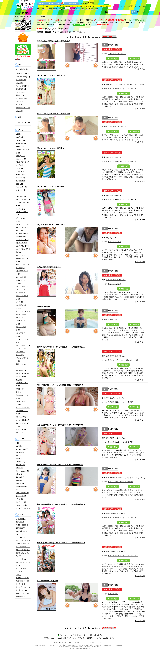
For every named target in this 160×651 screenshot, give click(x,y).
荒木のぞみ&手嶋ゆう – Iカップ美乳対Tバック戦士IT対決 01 (61, 543)
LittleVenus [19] (21, 159)
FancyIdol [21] (20, 140)
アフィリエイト (101, 642)
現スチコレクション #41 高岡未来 (50, 148)
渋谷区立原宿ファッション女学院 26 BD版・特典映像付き (60, 425)
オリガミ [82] (20, 255)
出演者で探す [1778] (23, 122)
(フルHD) (134, 59)
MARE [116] (20, 458)
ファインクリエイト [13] (22, 322)
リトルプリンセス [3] (23, 508)
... (99, 37)
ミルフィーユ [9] (21, 505)
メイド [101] (20, 105)
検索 (106, 12)
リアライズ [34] (21, 348)
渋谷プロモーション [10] (22, 396)
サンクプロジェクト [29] (22, 272)
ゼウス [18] (19, 302)
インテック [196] (21, 243)
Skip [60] (19, 480)
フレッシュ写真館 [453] (21, 328)
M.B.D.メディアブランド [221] (23, 163)
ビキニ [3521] (20, 92)
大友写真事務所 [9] (22, 373)
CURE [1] (19, 446)
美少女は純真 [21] (22, 429)
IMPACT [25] (20, 146)
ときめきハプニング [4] (22, 213)
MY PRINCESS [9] (22, 525)
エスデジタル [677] (22, 246)
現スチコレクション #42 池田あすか (51, 75)
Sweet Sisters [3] (21, 531)
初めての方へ (66, 8)
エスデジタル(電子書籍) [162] (23, 250)
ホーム (17, 13)
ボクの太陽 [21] (21, 559)
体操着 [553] (20, 95)
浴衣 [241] (19, 101)
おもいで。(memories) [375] (21, 194)
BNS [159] (19, 137)
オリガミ (41, 25)
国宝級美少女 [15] (22, 370)
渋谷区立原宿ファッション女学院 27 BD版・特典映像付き (60, 385)
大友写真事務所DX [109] (21, 378)
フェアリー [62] (21, 502)
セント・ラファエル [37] (22, 297)
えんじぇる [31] (21, 496)
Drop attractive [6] (22, 449)
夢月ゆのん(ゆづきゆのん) (116, 398)
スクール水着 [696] (22, 86)
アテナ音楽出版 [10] (22, 237)
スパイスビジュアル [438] (22, 281)
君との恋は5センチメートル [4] (23, 563)
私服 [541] (19, 111)
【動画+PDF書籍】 (64, 25)
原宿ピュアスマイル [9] (22, 365)
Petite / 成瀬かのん (44, 307)
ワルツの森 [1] (20, 352)
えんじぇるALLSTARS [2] (21, 535)
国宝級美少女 (81, 22)
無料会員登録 (93, 8)
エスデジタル (124, 22)
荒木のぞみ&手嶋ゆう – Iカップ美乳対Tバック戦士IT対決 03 (61, 347)
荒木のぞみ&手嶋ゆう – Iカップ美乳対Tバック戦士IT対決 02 (61, 504)
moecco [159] (20, 462)
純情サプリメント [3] (23, 587)
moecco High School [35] (20, 466)
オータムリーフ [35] (22, 265)
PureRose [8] (20, 177)
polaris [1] (19, 474)
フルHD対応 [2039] (22, 73)
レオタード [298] (21, 98)
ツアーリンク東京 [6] (23, 311)
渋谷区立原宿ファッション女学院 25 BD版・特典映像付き (60, 465)
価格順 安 (64, 32)
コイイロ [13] (20, 268)
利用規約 (91, 642)
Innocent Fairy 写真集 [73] (22, 151)
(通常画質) (112, 59)
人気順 (56, 32)
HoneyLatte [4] (21, 143)
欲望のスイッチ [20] (22, 578)
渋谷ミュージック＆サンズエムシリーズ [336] (23, 411)
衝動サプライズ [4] (22, 593)
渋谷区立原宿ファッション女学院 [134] (23, 418)
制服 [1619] (19, 83)
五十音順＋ (78, 32)
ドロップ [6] (20, 317)
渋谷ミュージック (114, 242)
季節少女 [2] (20, 389)
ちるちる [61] (20, 209)
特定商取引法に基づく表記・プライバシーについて (70, 642)
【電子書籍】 (51, 25)
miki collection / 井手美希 (47, 581)
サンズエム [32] (21, 277)
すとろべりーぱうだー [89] (23, 204)
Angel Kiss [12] (21, 519)
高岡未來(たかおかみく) (115, 157)
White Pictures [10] (22, 493)
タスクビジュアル (137, 22)
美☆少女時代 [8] (21, 590)
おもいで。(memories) (109, 22)
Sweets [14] (20, 483)
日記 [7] (18, 575)
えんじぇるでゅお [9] (23, 540)
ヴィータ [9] (20, 355)
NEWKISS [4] (20, 528)
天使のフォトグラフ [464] (22, 384)
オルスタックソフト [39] (22, 260)
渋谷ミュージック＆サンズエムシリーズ (123, 89)
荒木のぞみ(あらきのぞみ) (116, 356)
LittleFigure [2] (20, 156)
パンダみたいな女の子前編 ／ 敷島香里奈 (53, 114)
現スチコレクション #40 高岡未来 (50, 186)
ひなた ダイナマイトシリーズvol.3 (51, 225)
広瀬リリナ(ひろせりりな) (116, 280)
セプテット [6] (20, 293)
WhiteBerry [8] (20, 190)
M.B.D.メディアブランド (117, 54)
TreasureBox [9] (21, 187)
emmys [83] (20, 452)
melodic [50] (20, 168)
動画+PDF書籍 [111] (23, 77)
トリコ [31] (19, 499)
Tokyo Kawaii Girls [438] (20, 182)
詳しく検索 (141, 12)
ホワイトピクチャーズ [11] (23, 340)
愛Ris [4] (19, 392)
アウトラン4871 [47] (23, 233)
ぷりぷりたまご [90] (22, 224)
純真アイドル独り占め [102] (23, 424)
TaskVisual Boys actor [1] (21, 488)
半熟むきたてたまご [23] (22, 359)
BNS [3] (18, 443)
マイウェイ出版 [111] (23, 345)
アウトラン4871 (93, 22)
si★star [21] (20, 477)
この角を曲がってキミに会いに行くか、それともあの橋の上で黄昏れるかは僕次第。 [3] (23, 550)
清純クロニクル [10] (22, 581)
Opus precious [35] (22, 471)
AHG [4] (18, 134)
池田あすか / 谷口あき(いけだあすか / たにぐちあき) (125, 84)
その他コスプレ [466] (23, 108)
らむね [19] (19, 230)
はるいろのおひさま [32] (22, 219)
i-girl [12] (19, 455)
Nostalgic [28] (20, 174)
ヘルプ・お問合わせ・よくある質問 (80, 635)
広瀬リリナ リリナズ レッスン (49, 267)
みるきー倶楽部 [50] (22, 227)
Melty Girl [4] (20, 522)
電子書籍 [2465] (21, 80)
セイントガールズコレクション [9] (23, 288)
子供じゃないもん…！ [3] (21, 570)
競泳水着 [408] (21, 89)
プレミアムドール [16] (21, 334)
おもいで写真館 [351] (23, 199)
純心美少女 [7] (20, 584)
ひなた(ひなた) (111, 238)
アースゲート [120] (22, 240)
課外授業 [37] (20, 596)
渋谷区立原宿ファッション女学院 (120, 402)
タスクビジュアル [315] (21, 306)
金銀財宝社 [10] (21, 432)
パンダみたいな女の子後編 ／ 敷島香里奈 (53, 41)
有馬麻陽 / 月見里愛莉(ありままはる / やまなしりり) (125, 478)
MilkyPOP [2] (20, 171)
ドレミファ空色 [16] (22, 314)
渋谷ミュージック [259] (21, 403)
